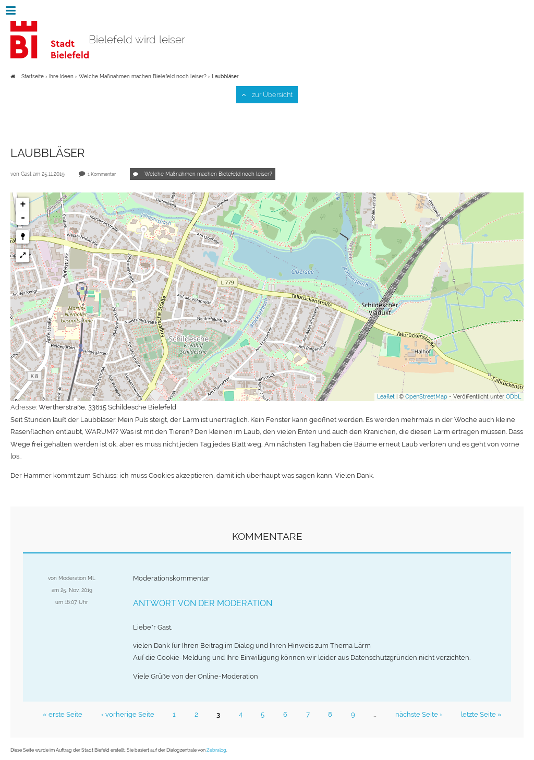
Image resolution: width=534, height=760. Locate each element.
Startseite (32, 76)
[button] (22, 237)
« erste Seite (64, 712)
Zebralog (216, 748)
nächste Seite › (416, 712)
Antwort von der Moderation (202, 602)
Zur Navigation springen (0, 10)
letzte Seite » (478, 712)
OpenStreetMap (426, 396)
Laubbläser (225, 76)
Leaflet (386, 396)
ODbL (513, 396)
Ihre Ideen (61, 76)
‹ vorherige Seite (129, 712)
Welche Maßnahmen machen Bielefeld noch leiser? (143, 76)
